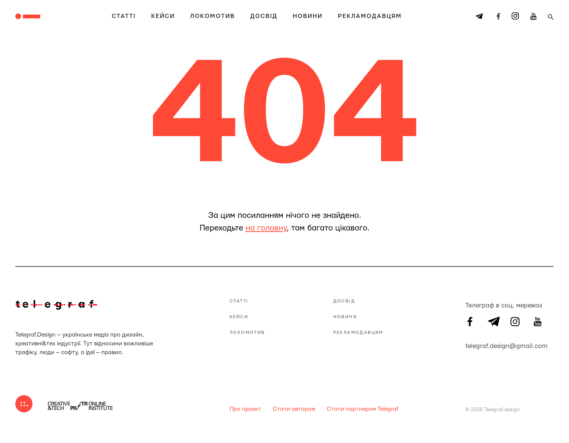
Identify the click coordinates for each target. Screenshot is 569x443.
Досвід (263, 16)
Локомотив (212, 16)
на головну (266, 228)
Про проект (245, 409)
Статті (124, 16)
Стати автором (294, 409)
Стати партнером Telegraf (362, 409)
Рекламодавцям (370, 16)
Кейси (163, 16)
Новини (308, 16)
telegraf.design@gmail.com (469, 345)
